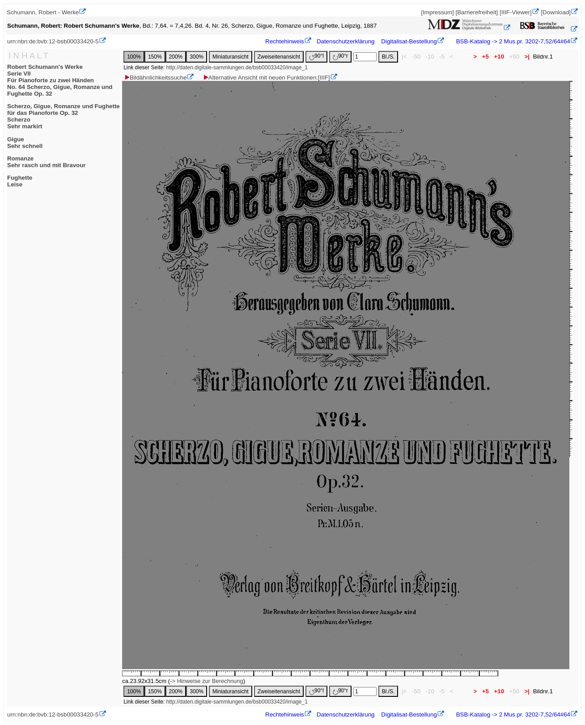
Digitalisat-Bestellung (409, 41)
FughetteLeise (19, 181)
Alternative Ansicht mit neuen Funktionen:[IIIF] (266, 77)
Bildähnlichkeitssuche (155, 77)
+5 (485, 56)
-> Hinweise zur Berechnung (206, 681)
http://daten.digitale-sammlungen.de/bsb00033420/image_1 (237, 67)
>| (527, 56)
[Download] (556, 12)
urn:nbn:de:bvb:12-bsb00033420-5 (53, 41)
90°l (316, 56)
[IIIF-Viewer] (516, 12)
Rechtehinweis (284, 41)
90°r (340, 56)
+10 (499, 56)
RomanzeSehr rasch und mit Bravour (46, 162)
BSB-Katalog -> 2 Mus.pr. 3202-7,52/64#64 (512, 41)
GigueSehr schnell (24, 142)
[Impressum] (437, 12)
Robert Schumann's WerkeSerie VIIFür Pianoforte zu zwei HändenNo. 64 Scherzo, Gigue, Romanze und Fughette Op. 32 (60, 80)
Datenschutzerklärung (346, 41)
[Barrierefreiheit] (476, 12)
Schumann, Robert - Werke (43, 12)
